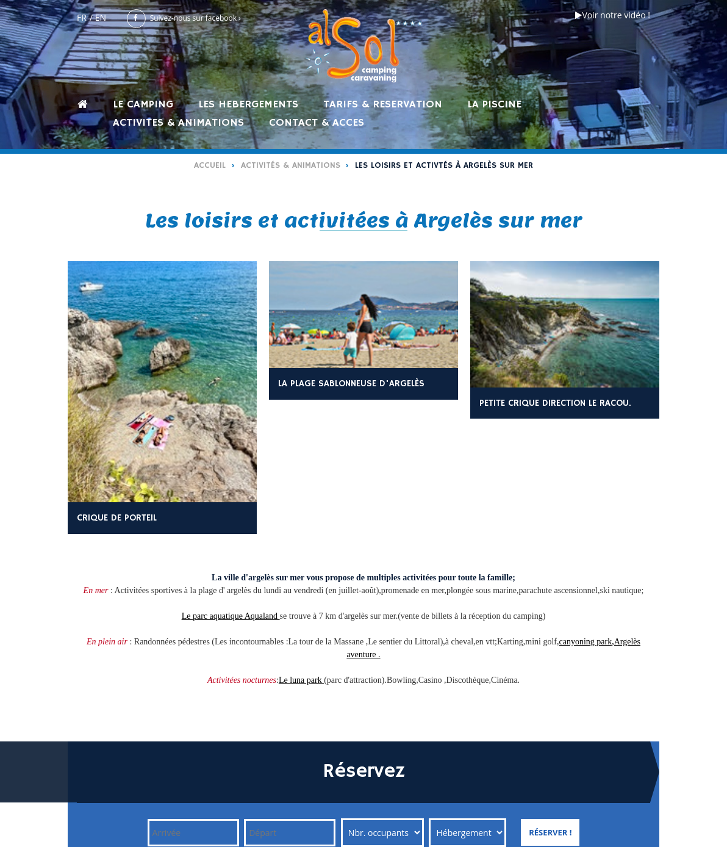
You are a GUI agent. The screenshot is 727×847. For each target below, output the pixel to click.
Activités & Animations (290, 165)
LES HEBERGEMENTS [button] (248, 104)
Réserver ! (550, 832)
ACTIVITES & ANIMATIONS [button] (178, 122)
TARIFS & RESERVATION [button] (382, 104)
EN (100, 17)
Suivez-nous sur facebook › (184, 18)
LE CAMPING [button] (143, 104)
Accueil (210, 165)
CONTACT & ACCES (316, 122)
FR (82, 17)
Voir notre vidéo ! (612, 15)
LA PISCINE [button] (494, 104)
